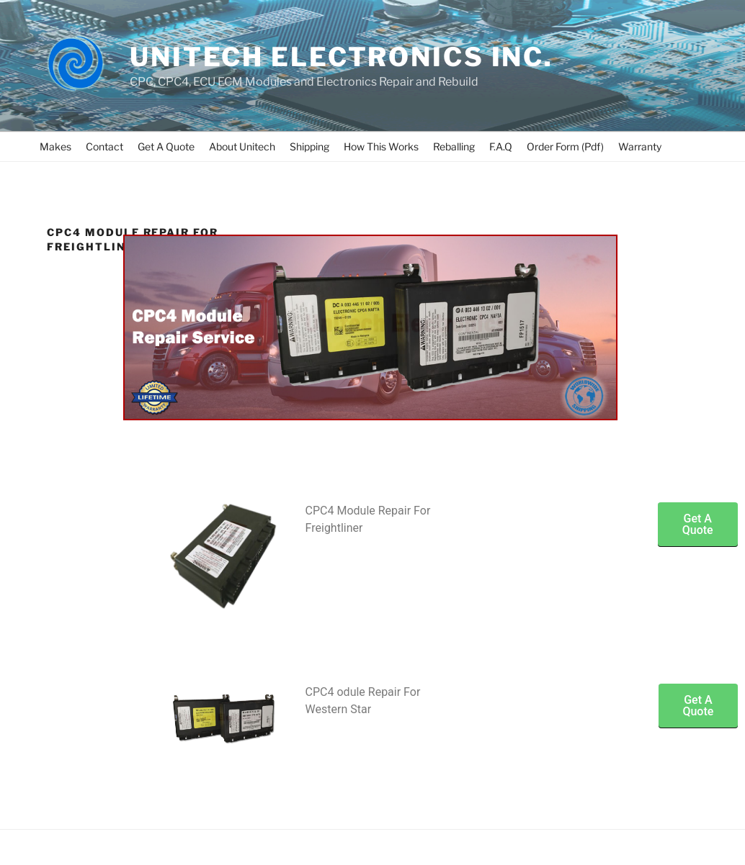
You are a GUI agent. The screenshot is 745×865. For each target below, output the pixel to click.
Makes (55, 146)
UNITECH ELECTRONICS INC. (341, 57)
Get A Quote (166, 146)
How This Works (381, 146)
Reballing (454, 146)
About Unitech (242, 146)
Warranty (639, 146)
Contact (104, 146)
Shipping (309, 146)
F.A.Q (500, 146)
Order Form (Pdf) (565, 146)
